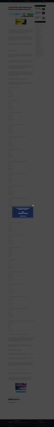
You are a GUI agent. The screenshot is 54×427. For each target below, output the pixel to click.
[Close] (27, 213)
